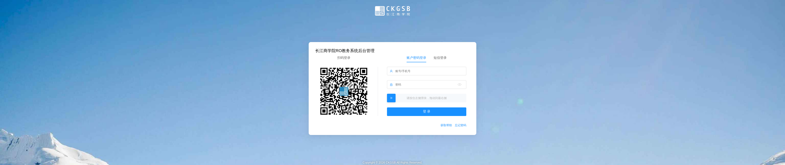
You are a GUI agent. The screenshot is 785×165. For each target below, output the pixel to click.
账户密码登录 (416, 57)
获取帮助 (446, 125)
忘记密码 (460, 125)
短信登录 (440, 57)
